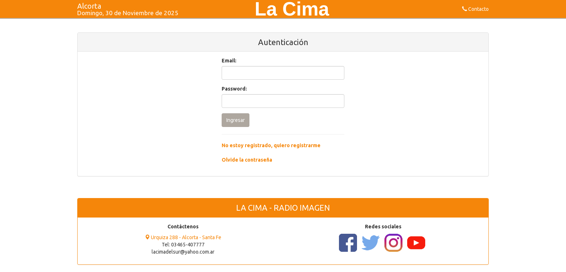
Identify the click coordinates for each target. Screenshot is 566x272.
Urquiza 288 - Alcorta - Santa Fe (183, 237)
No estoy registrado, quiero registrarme (271, 145)
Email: (229, 60)
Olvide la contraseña (247, 160)
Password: (234, 89)
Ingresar (235, 120)
